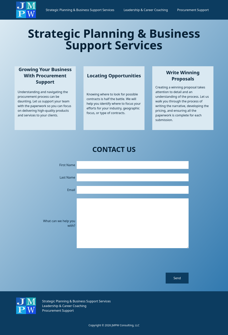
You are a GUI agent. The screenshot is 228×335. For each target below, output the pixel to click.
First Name (67, 165)
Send (177, 278)
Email (71, 190)
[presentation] (159, 260)
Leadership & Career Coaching (146, 10)
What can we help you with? (59, 223)
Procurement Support (193, 10)
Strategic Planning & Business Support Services (80, 10)
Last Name (67, 177)
